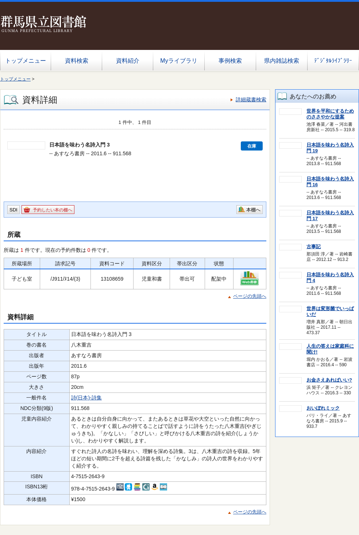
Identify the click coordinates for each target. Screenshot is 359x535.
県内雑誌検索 (281, 61)
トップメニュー (25, 61)
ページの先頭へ (249, 296)
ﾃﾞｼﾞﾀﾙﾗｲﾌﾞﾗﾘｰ (333, 61)
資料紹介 (127, 61)
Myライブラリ (178, 61)
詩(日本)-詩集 (86, 398)
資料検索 (76, 61)
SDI (13, 209)
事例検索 (230, 61)
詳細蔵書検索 (251, 99)
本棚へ (253, 209)
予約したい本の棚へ (52, 209)
